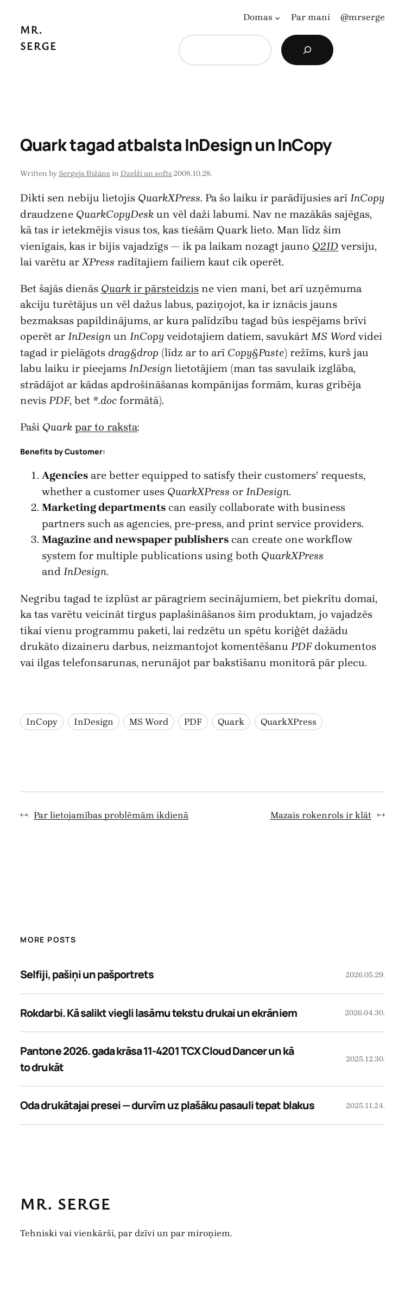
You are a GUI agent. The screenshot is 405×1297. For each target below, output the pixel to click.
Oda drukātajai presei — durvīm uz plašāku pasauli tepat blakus (167, 1105)
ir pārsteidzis (150, 288)
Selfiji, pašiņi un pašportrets (87, 974)
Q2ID (325, 246)
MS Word (148, 722)
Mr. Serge (65, 1203)
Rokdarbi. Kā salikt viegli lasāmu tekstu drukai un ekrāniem (158, 1012)
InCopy (42, 722)
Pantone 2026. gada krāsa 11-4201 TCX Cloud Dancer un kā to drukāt (157, 1058)
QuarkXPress (289, 722)
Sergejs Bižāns (84, 173)
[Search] (307, 50)
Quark (231, 722)
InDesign (93, 722)
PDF (193, 722)
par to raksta (106, 427)
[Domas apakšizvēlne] (277, 17)
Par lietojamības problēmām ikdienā (111, 815)
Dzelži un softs (146, 173)
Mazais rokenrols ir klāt (320, 815)
